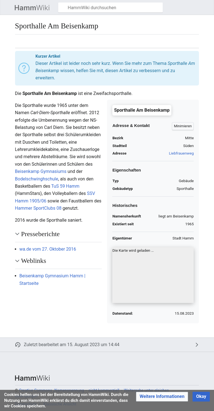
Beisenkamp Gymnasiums (41, 171)
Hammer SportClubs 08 (38, 208)
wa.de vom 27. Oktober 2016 (48, 249)
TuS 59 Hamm (65, 186)
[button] (7, 7)
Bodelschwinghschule (36, 179)
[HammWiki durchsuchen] (110, 8)
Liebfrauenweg (181, 153)
